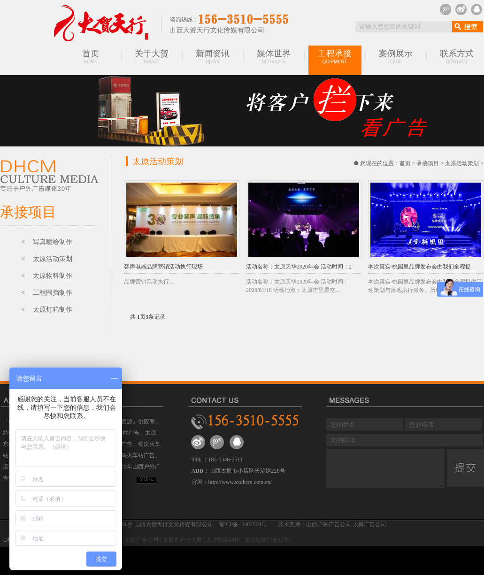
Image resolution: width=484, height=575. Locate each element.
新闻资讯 (213, 56)
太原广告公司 (142, 540)
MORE (147, 479)
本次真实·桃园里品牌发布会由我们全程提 (419, 266)
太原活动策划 (462, 163)
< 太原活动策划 (46, 258)
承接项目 (427, 163)
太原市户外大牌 (182, 540)
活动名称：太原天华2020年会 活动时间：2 (299, 266)
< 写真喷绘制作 (46, 241)
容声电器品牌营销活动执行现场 (163, 266)
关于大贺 (152, 56)
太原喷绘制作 (223, 540)
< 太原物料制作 (46, 275)
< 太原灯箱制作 (46, 309)
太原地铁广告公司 (266, 540)
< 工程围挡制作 (46, 292)
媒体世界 (274, 56)
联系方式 (457, 56)
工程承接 (334, 56)
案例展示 (396, 56)
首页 (90, 56)
